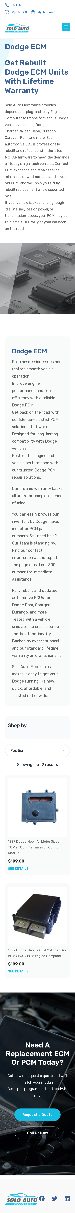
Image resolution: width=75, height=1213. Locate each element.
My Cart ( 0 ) (20, 12)
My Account (42, 12)
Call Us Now (37, 1133)
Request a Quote (37, 1114)
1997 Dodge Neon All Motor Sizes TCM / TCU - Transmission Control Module (33, 847)
